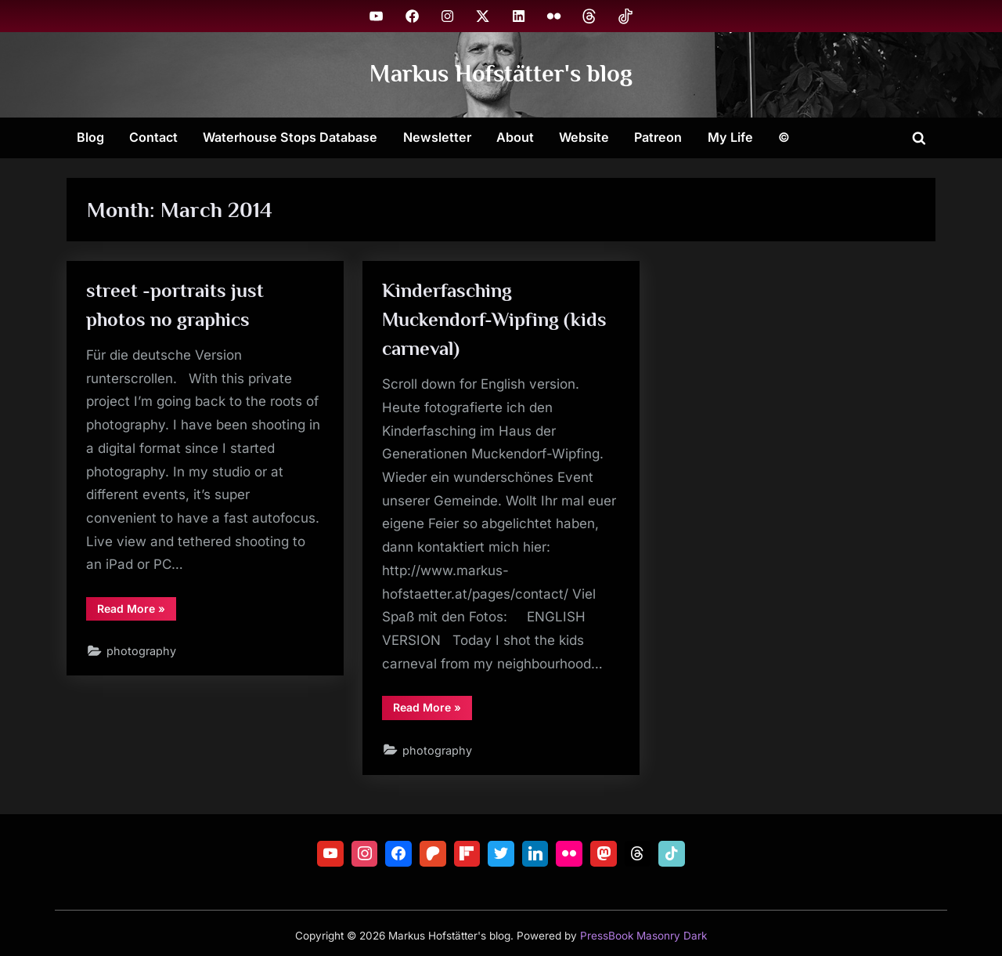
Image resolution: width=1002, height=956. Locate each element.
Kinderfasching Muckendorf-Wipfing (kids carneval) (494, 319)
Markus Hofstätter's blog (501, 74)
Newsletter (437, 137)
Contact (153, 137)
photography (142, 651)
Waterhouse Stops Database (290, 137)
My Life (730, 137)
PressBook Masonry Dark (643, 935)
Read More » (137, 611)
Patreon (658, 137)
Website (584, 137)
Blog (90, 137)
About (515, 137)
